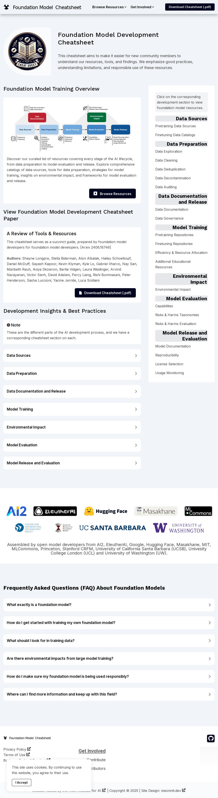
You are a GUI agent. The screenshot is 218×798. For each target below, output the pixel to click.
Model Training (72, 409)
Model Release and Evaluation (72, 463)
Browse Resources (112, 193)
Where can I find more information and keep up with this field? (109, 694)
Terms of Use (14, 755)
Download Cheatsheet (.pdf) (190, 7)
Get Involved (92, 751)
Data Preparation (72, 373)
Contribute (96, 759)
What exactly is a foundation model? (109, 604)
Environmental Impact (72, 427)
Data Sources (72, 355)
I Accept (21, 782)
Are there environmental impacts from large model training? (109, 658)
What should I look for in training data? (109, 640)
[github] (211, 738)
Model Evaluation (72, 445)
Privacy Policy (14, 749)
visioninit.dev (171, 790)
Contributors (94, 768)
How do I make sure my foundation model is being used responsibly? (109, 676)
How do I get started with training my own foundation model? (109, 622)
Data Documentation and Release (72, 391)
